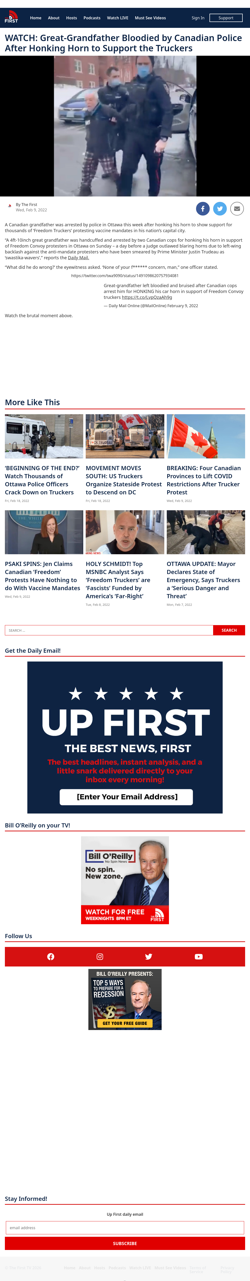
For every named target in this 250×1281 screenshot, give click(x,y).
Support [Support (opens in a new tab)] (226, 18)
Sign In (198, 18)
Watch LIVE (117, 18)
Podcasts (91, 18)
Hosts (71, 18)
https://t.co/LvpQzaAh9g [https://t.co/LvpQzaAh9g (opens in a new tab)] (147, 297)
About (54, 18)
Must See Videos (150, 18)
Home (36, 18)
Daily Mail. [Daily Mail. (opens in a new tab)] (78, 258)
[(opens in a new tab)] (50, 957)
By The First (26, 204)
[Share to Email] (237, 209)
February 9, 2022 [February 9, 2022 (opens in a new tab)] (182, 305)
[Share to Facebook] (203, 209)
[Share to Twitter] (220, 209)
